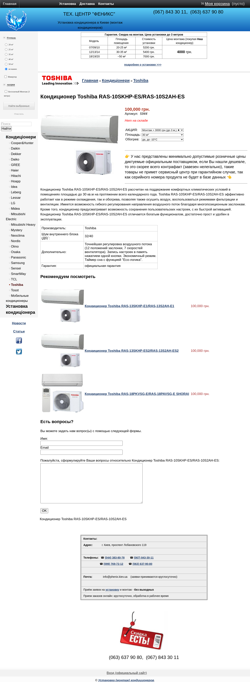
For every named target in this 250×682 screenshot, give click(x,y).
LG (13, 203)
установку (112, 589)
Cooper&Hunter (22, 143)
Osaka (15, 252)
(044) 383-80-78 (114, 557)
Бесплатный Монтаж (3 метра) (17, 93)
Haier (15, 170)
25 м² (9, 49)
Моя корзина (217, 4)
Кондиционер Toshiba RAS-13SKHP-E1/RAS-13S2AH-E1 (129, 306)
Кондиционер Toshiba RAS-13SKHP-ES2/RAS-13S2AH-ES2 (132, 351)
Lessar (16, 198)
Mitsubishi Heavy (23, 224)
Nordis (15, 241)
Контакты (106, 4)
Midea (15, 208)
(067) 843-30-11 (144, 557)
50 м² (9, 64)
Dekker (16, 154)
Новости (19, 323)
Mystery (16, 230)
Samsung (18, 263)
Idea (14, 187)
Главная (9, 4)
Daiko (15, 159)
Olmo (15, 246)
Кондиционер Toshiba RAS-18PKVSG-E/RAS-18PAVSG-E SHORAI (137, 394)
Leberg (16, 192)
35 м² (9, 54)
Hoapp (16, 181)
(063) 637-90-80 (142, 563)
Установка (67, 4)
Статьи (19, 331)
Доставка (87, 4)
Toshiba (17, 285)
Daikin (15, 148)
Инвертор (10, 76)
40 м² (9, 59)
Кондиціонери (21, 137)
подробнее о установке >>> (143, 64)
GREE (15, 165)
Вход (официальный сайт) (127, 673)
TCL (14, 279)
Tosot (15, 290)
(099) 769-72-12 (113, 563)
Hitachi (16, 176)
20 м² (9, 44)
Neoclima (17, 235)
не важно (11, 69)
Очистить (19, 114)
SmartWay (18, 274)
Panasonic (18, 257)
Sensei (16, 268)
